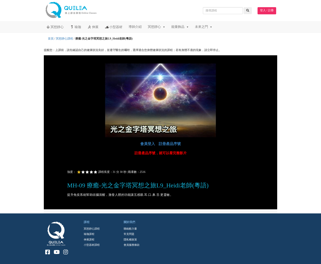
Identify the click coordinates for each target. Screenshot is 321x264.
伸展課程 (89, 239)
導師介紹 (135, 26)
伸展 (92, 27)
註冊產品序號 (170, 144)
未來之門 (203, 26)
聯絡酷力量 (130, 228)
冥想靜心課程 (64, 38)
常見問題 (129, 234)
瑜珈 (75, 27)
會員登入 (147, 144)
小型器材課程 (92, 244)
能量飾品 (180, 26)
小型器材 (113, 27)
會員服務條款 (132, 244)
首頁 (51, 38)
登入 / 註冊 (267, 10)
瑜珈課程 (89, 234)
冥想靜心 (55, 27)
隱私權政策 (130, 239)
